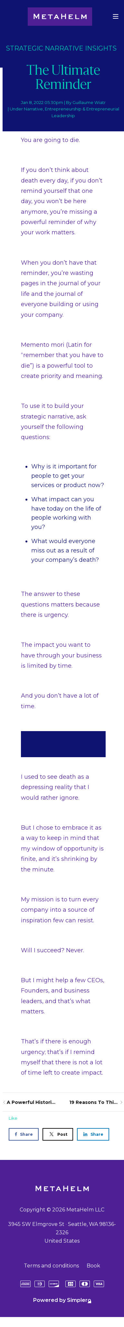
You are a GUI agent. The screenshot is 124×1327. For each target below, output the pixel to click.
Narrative (33, 108)
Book (93, 1266)
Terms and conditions (51, 1266)
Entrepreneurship (63, 108)
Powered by (62, 1300)
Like (13, 1118)
